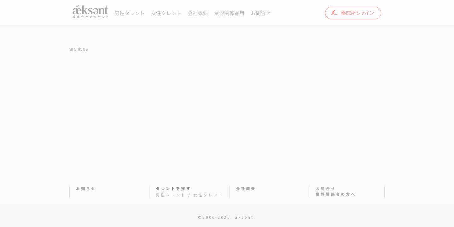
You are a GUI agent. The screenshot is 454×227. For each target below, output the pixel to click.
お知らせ (86, 188)
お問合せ (261, 13)
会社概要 (198, 13)
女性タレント (166, 13)
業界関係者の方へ (336, 194)
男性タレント (129, 13)
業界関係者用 (229, 13)
